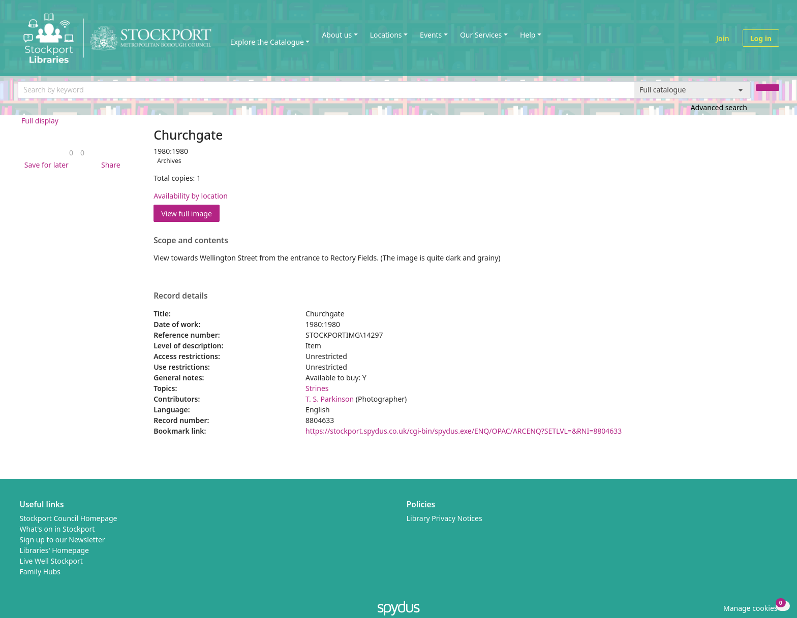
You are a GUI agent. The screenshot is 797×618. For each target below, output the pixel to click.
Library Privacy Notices (444, 518)
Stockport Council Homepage (68, 518)
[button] (45, 164)
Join (722, 38)
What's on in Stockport (57, 529)
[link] (71, 152)
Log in (761, 38)
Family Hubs (40, 571)
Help (528, 35)
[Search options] (692, 90)
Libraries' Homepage (54, 550)
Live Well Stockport (51, 561)
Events (431, 35)
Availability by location (191, 196)
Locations (386, 35)
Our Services (481, 35)
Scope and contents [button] (191, 240)
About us (337, 35)
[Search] (767, 87)
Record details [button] (180, 296)
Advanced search (719, 107)
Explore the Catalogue (267, 42)
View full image (186, 213)
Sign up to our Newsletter (62, 539)
